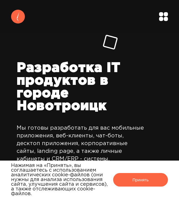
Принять (141, 179)
